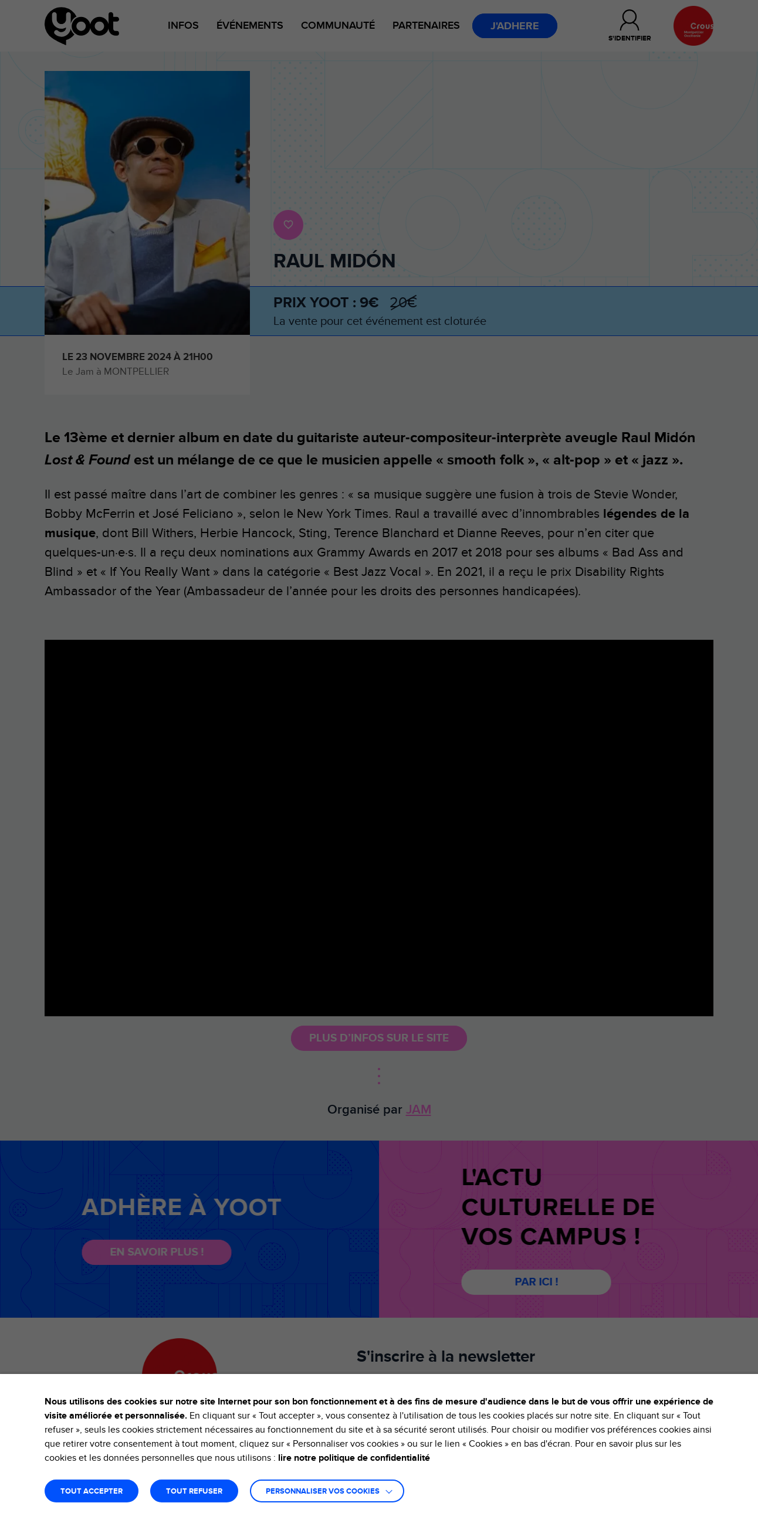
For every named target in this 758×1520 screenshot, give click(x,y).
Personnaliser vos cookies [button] (323, 1491)
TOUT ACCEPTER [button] (91, 1491)
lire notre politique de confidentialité (354, 1458)
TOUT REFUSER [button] (194, 1491)
